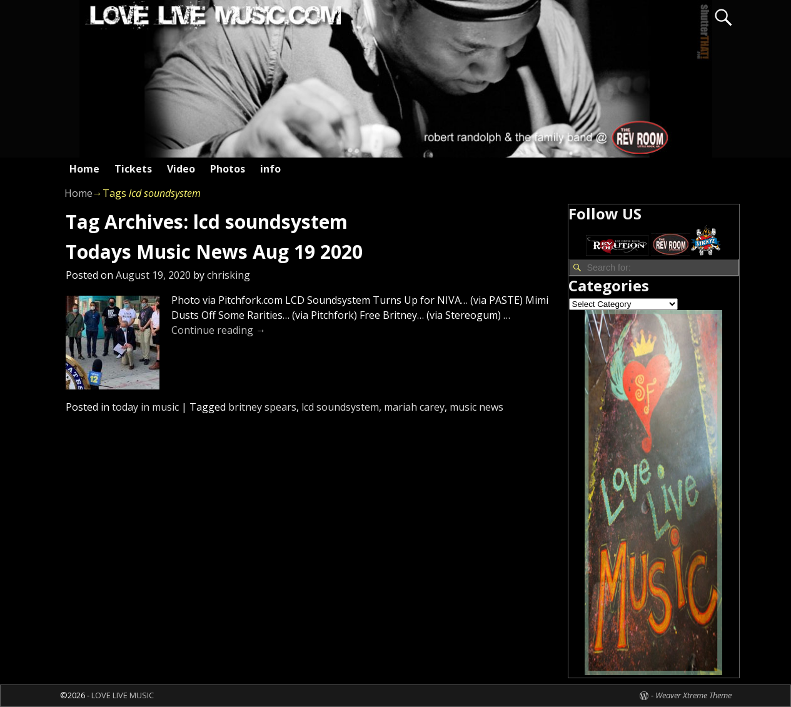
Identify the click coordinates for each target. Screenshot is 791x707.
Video (181, 169)
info (270, 169)
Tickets (133, 169)
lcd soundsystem (340, 407)
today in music (145, 407)
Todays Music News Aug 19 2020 (214, 251)
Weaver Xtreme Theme (693, 695)
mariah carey (414, 407)
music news (476, 407)
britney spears (262, 407)
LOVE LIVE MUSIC (122, 695)
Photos (227, 169)
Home (84, 169)
